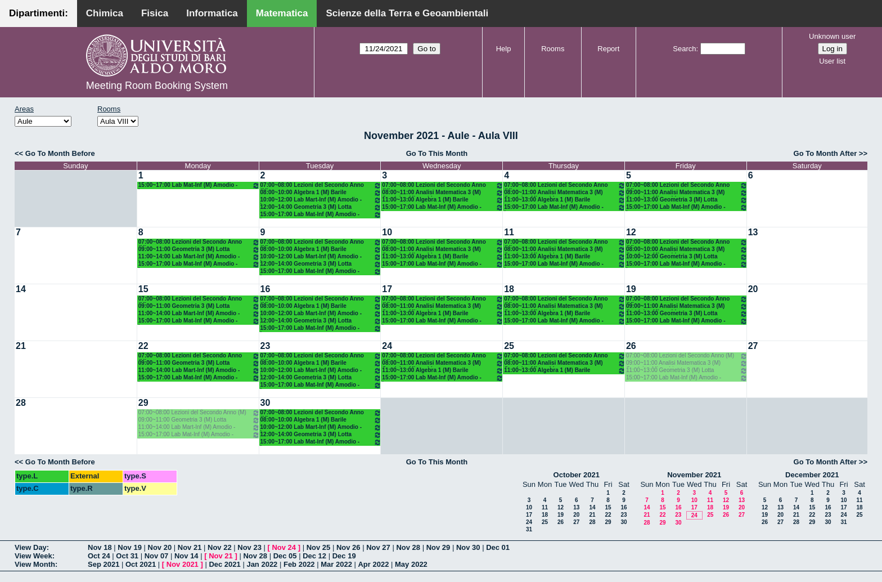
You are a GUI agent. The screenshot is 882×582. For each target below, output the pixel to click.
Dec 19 (344, 556)
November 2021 (694, 475)
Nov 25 (319, 547)
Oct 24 (99, 556)
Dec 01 (498, 547)
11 (509, 232)
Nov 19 (130, 547)
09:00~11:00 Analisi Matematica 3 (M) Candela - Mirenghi (687, 192)
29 (143, 403)
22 (143, 346)
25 (509, 346)
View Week (33, 556)
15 (143, 289)
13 (753, 232)
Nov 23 (249, 547)
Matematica (282, 13)
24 (387, 346)
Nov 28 (408, 547)
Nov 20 (160, 547)
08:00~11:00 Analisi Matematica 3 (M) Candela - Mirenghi (442, 192)
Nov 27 (378, 547)
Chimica (104, 13)
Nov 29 (438, 547)
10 (387, 232)
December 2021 (812, 475)
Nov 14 (186, 556)
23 (265, 346)
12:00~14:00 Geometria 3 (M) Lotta (321, 207)
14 (21, 289)
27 (753, 346)
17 (387, 289)
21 (21, 346)
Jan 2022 (261, 564)
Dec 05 (285, 556)
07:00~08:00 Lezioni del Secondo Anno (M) (321, 185)
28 (21, 403)
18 (509, 289)
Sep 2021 (103, 564)
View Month (35, 564)
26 (631, 346)
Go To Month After (825, 153)
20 (753, 289)
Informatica (212, 13)
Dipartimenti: (38, 13)
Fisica (154, 13)
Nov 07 (157, 556)
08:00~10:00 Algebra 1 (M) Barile (321, 192)
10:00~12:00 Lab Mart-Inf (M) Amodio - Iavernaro (321, 200)
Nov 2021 (182, 564)
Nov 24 (284, 547)
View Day (31, 547)
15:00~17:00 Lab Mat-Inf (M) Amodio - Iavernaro (199, 185)
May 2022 (411, 564)
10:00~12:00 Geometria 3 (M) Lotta (687, 257)
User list (832, 61)
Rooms (552, 48)
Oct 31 (127, 556)
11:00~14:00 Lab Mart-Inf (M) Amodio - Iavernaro (199, 257)
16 (265, 289)
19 (631, 289)
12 (631, 232)
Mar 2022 (336, 564)
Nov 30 (468, 547)
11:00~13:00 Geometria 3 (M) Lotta (687, 200)
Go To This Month (437, 153)
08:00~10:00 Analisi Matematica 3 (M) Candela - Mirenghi (687, 249)
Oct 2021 (140, 564)
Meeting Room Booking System (157, 85)
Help (503, 48)
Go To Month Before (60, 153)
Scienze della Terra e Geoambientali (407, 13)
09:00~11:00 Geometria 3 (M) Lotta (199, 249)
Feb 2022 (299, 564)
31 (529, 529)
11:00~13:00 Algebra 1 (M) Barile (442, 200)
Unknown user (832, 36)
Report (608, 48)
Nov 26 (348, 547)
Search (684, 48)
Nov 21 (190, 547)
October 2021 (577, 475)
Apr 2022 (373, 564)
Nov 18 (100, 547)
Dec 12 (314, 556)
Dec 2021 (224, 564)
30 (265, 403)
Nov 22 (220, 547)
